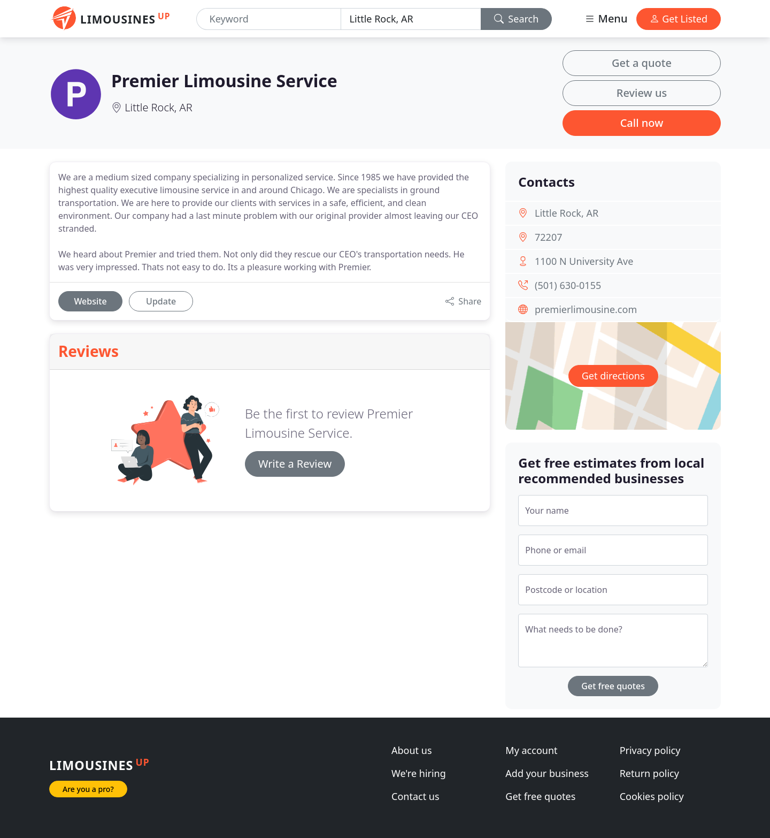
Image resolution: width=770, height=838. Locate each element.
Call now (642, 123)
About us (411, 750)
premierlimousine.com (586, 309)
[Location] (411, 19)
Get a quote (642, 63)
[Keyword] (268, 19)
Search (516, 18)
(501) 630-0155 (568, 285)
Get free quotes (613, 686)
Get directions (613, 375)
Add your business (547, 773)
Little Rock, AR (158, 107)
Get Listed (678, 18)
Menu (605, 18)
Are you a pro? (88, 789)
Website (90, 301)
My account (531, 750)
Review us (642, 93)
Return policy (649, 773)
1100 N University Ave (584, 261)
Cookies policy (652, 796)
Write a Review (295, 463)
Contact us (415, 796)
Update (161, 301)
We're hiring (418, 773)
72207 (548, 237)
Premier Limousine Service (224, 80)
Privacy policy (650, 750)
